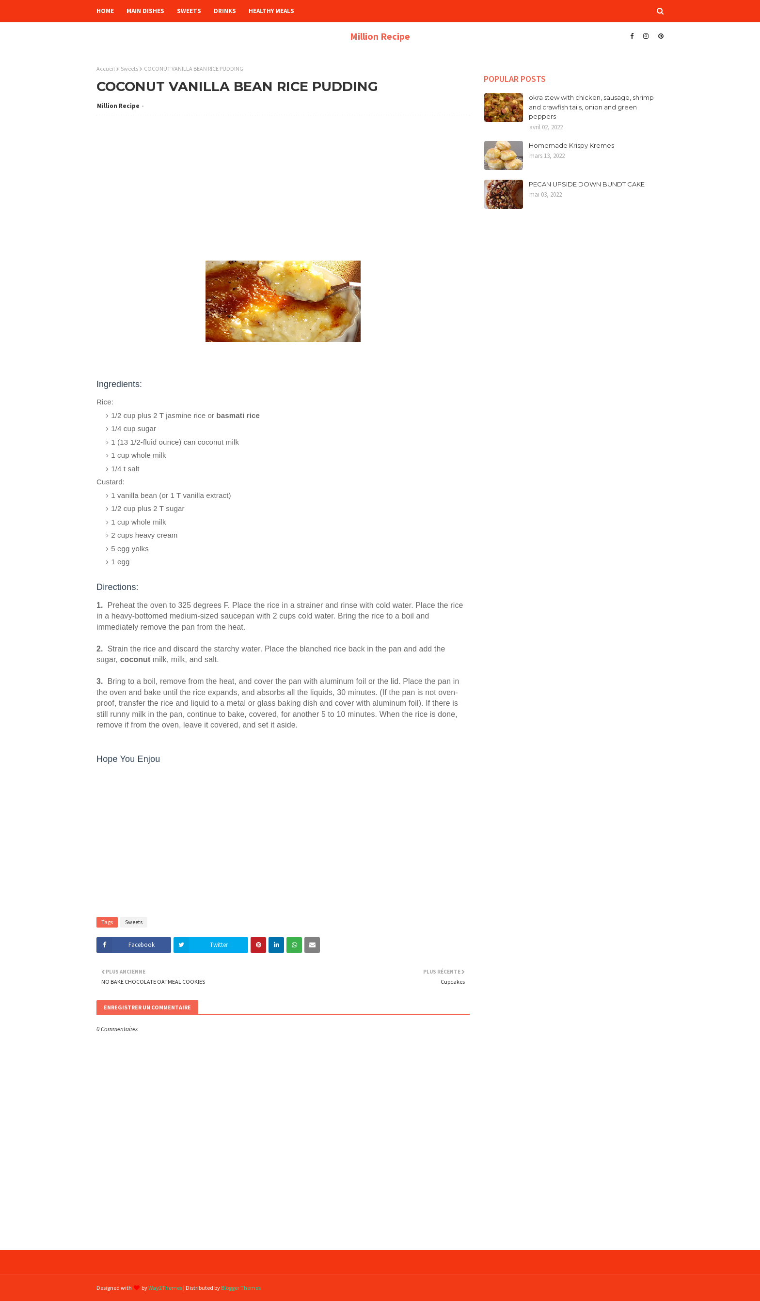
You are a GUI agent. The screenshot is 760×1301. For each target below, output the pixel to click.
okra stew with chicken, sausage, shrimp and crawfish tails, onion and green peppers (591, 106)
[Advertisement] (283, 193)
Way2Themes (165, 1287)
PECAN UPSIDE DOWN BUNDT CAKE (587, 184)
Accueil (105, 68)
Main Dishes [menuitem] (145, 11)
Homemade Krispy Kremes (571, 145)
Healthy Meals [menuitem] (271, 11)
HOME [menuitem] (105, 11)
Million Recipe (380, 36)
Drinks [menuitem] (225, 11)
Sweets (129, 68)
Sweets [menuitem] (189, 11)
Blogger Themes (241, 1287)
